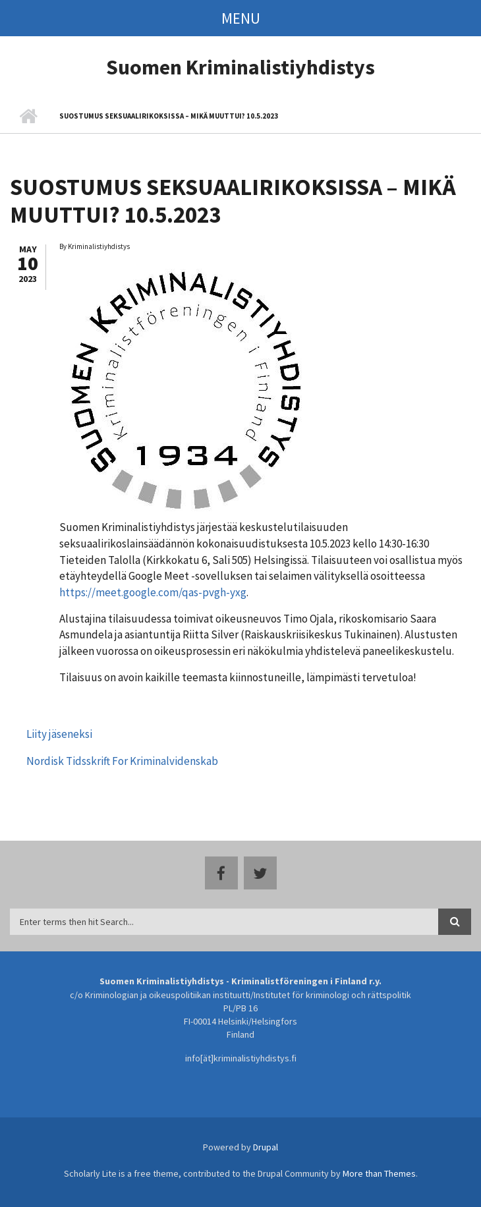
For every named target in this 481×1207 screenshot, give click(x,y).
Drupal (265, 1147)
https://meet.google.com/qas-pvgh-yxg (152, 592)
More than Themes (379, 1173)
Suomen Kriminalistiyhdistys (240, 67)
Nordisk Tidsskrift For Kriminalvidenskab (122, 761)
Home (28, 116)
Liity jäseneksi (59, 734)
